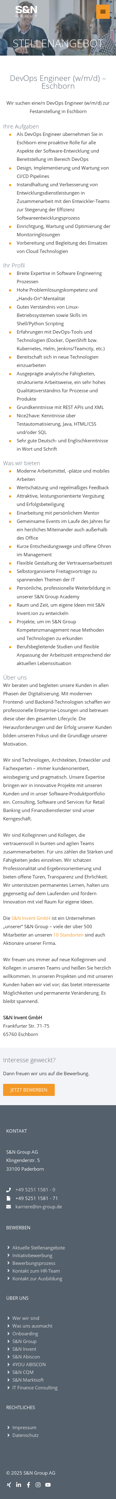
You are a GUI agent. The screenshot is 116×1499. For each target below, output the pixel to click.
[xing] (10, 1485)
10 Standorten (68, 935)
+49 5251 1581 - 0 (35, 1189)
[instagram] (39, 1485)
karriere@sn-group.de (38, 1206)
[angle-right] (35, 1247)
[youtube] (48, 1485)
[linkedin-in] (20, 1485)
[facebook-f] (30, 1485)
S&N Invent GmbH (30, 918)
